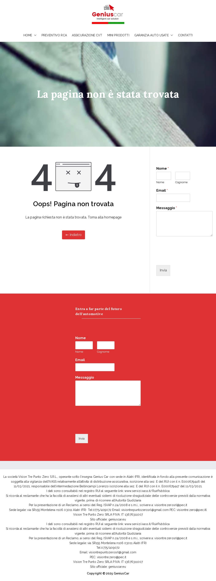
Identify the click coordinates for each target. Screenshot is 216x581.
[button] (34, 35)
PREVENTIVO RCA (54, 35)
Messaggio (166, 208)
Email (162, 190)
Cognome (181, 182)
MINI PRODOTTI (118, 35)
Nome (162, 169)
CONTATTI (185, 35)
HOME (29, 35)
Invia (163, 270)
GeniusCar (121, 573)
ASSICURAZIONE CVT (87, 35)
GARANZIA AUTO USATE (153, 35)
